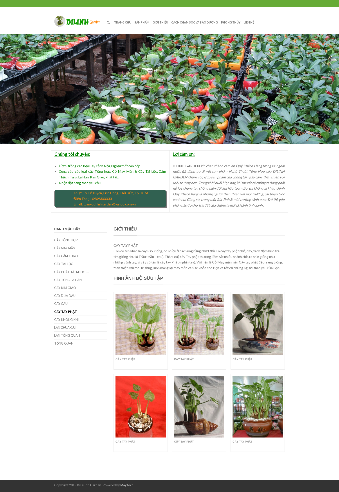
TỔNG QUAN (63, 343)
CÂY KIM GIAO (65, 288)
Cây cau (61, 303)
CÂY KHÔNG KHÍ (66, 319)
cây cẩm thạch (66, 256)
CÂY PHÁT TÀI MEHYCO (71, 272)
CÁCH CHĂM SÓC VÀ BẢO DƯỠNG (194, 22)
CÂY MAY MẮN (64, 248)
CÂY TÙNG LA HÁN (68, 280)
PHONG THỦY (230, 22)
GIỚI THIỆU (160, 22)
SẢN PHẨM (141, 22)
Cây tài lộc (63, 264)
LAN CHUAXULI (65, 327)
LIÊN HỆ (249, 22)
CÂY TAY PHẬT (65, 312)
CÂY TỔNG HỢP (66, 240)
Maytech (126, 485)
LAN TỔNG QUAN (67, 335)
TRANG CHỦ (122, 22)
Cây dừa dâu (65, 296)
